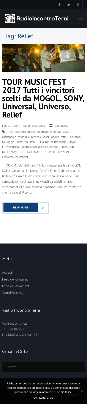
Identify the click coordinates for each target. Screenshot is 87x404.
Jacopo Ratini (58, 137)
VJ (16, 157)
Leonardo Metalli (26, 141)
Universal (63, 152)
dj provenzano (46, 131)
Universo (8, 157)
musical (14, 146)
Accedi (7, 272)
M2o (41, 141)
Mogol (72, 141)
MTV (5, 146)
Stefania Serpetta (34, 125)
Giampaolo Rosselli (14, 137)
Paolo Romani (50, 146)
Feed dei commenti (16, 286)
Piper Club (67, 146)
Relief (5, 152)
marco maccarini (56, 141)
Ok (35, 397)
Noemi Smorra (30, 146)
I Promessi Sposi (38, 137)
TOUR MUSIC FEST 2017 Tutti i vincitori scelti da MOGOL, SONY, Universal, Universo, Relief (43, 98)
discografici (28, 131)
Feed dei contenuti (15, 279)
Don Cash (63, 131)
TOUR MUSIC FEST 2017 (39, 152)
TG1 (20, 152)
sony (14, 152)
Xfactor (23, 157)
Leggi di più (46, 397)
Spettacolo (61, 125)
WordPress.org (12, 293)
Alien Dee (14, 131)
